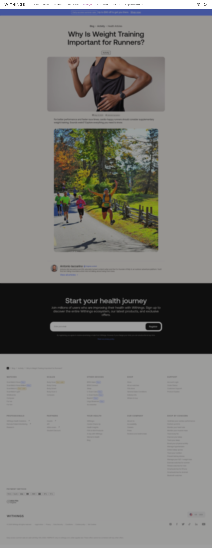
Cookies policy (80, 524)
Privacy (48, 524)
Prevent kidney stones (175, 456)
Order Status (172, 385)
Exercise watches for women (178, 463)
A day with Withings (94, 434)
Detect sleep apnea (175, 450)
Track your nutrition (174, 453)
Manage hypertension (175, 446)
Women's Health (93, 437)
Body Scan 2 (52, 392)
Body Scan (56, 382)
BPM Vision (94, 382)
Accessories (91, 405)
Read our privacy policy (106, 339)
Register (153, 326)
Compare (10, 398)
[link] (196, 515)
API (48, 424)
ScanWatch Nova (16, 382)
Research (10, 427)
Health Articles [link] (115, 26)
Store (36, 4)
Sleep (89, 388)
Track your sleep (173, 440)
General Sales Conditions (137, 392)
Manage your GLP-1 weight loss (179, 459)
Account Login (173, 382)
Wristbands (11, 395)
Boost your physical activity (177, 443)
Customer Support (174, 388)
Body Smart (51, 388)
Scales (46, 4)
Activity (101, 26)
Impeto (50, 421)
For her (9, 401)
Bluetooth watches (174, 475)
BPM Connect (92, 385)
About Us (130, 421)
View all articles (68, 275)
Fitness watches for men (176, 466)
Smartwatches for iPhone (177, 469)
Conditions (69, 524)
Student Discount (54, 430)
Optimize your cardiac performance (181, 421)
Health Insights (92, 427)
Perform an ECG (173, 424)
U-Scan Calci (94, 392)
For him (9, 405)
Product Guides (173, 392)
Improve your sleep (174, 437)
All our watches (133, 385)
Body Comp (51, 385)
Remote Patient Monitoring (17, 424)
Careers (130, 427)
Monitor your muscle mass (177, 430)
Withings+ (87, 4)
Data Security (58, 524)
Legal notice (39, 524)
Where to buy (132, 398)
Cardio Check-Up (94, 424)
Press (129, 430)
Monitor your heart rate (176, 427)
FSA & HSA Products (95, 430)
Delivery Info (132, 395)
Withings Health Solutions (16, 421)
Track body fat (173, 434)
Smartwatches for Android (177, 472)
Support (117, 4)
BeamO (92, 398)
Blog (92, 26)
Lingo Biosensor (95, 401)
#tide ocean (51, 427)
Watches (58, 4)
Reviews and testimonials (137, 434)
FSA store (131, 388)
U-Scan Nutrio (95, 395)
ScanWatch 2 (16, 388)
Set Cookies (92, 524)
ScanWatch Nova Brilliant (19, 385)
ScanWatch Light (13, 392)
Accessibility (132, 424)
